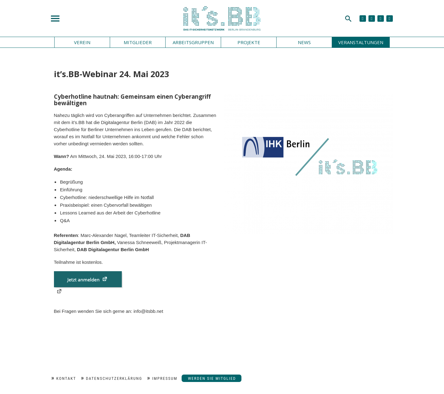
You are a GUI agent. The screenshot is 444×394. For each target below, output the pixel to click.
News (304, 42)
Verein (82, 42)
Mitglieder (138, 42)
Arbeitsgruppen (193, 42)
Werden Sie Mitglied (212, 378)
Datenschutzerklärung (114, 378)
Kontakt (66, 378)
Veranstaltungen (360, 42)
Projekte (248, 42)
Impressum (164, 378)
